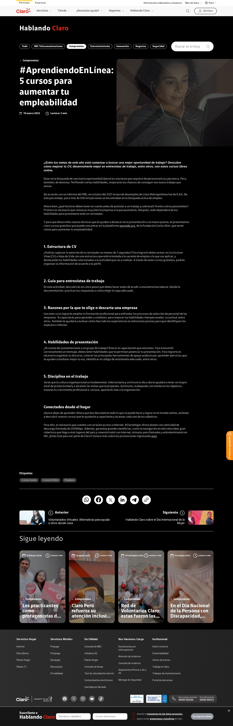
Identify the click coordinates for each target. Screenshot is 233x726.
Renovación (56, 666)
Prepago (54, 646)
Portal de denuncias (162, 680)
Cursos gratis (29, 480)
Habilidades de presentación (73, 342)
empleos (69, 480)
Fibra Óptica (23, 653)
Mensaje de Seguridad (129, 680)
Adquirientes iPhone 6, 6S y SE (132, 671)
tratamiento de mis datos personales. (165, 714)
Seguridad (158, 46)
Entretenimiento (100, 46)
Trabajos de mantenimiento (166, 673)
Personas (24, 2)
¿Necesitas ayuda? (87, 10)
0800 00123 (207, 700)
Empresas (40, 2)
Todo (25, 46)
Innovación (122, 46)
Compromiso (76, 46)
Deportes (115, 10)
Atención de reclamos (129, 656)
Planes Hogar (23, 660)
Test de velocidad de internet (99, 673)
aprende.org (127, 226)
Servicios (42, 10)
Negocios (140, 46)
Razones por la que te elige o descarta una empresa (92, 308)
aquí (154, 436)
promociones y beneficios (162, 719)
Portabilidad (56, 673)
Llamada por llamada (95, 687)
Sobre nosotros (160, 646)
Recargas (55, 660)
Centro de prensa (161, 660)
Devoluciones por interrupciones (127, 648)
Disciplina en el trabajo (68, 377)
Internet (21, 646)
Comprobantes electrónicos (98, 680)
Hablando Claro (140, 10)
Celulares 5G (90, 653)
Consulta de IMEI (92, 646)
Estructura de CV (61, 247)
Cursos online (50, 480)
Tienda (62, 10)
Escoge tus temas (202, 716)
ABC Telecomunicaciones (48, 46)
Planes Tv (22, 666)
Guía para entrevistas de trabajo (76, 281)
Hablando (44, 28)
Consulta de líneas (93, 666)
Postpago (55, 653)
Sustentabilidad (160, 653)
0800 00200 (185, 700)
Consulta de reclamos (129, 663)
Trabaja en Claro (160, 666)
